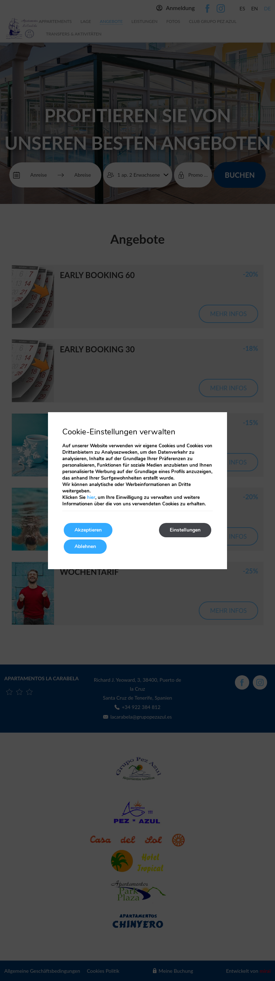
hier (91, 497)
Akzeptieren (88, 530)
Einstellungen (185, 530)
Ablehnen (85, 546)
